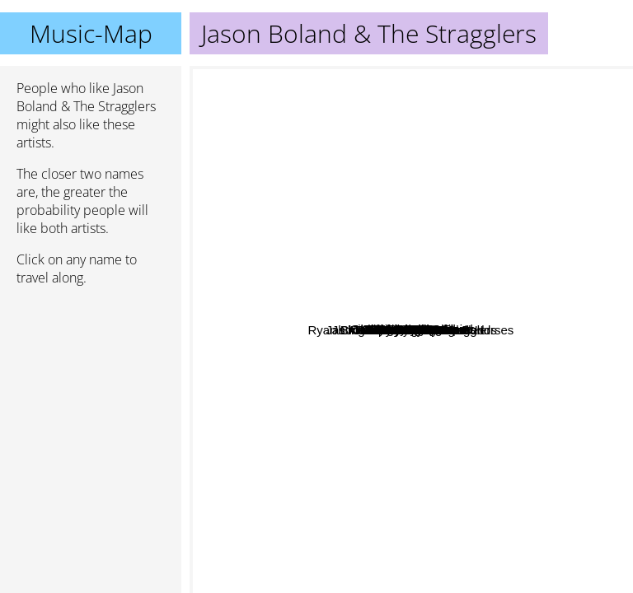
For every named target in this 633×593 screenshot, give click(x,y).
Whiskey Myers (364, 365)
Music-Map (91, 33)
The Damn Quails (534, 318)
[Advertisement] (90, 386)
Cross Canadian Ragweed (482, 414)
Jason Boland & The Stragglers (411, 330)
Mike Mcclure (287, 292)
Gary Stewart (410, 222)
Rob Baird (320, 531)
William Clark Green (388, 191)
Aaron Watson (382, 346)
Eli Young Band (459, 191)
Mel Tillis (516, 142)
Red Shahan (337, 440)
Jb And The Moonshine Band (386, 582)
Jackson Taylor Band (438, 117)
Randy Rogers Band (424, 436)
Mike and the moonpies (483, 77)
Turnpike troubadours (407, 397)
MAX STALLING (535, 464)
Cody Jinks (260, 425)
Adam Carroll (238, 252)
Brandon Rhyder (363, 250)
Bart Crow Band (438, 370)
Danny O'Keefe (559, 129)
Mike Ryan (289, 270)
